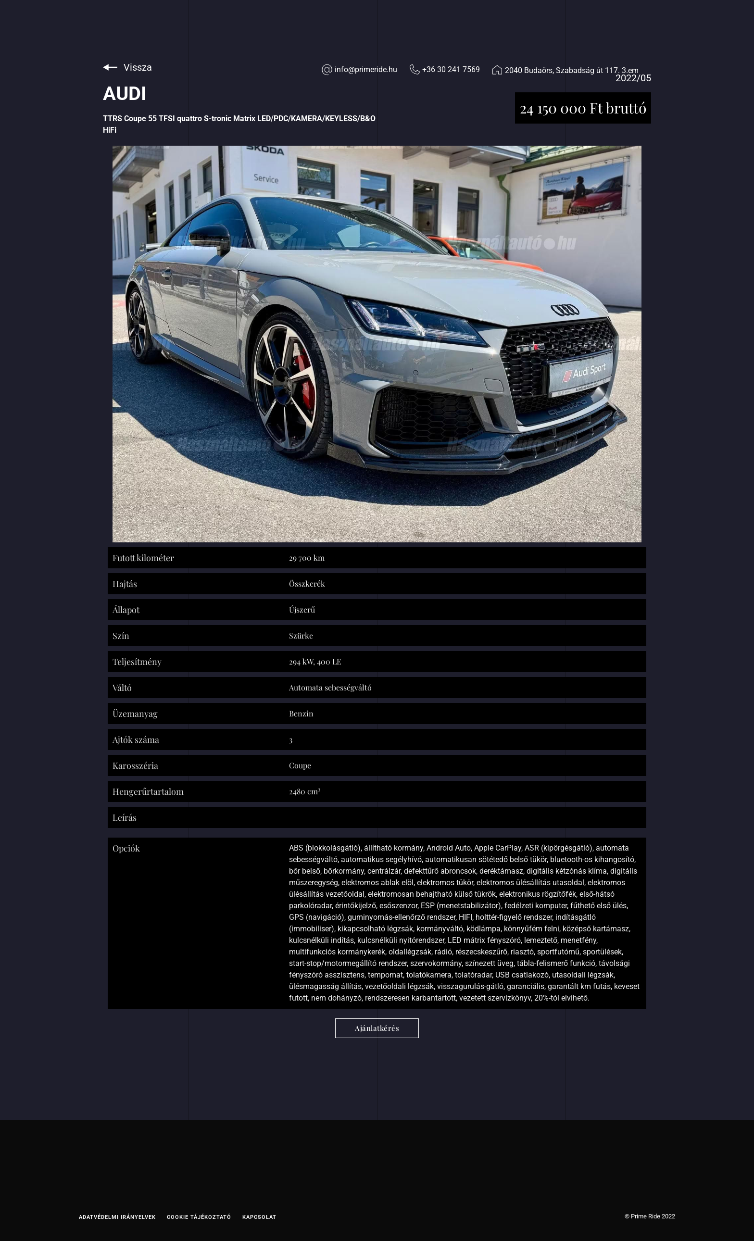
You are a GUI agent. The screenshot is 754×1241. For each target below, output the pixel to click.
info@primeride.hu (366, 69)
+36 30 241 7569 (451, 69)
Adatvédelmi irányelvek (117, 1217)
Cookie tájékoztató (199, 1217)
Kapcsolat (259, 1217)
